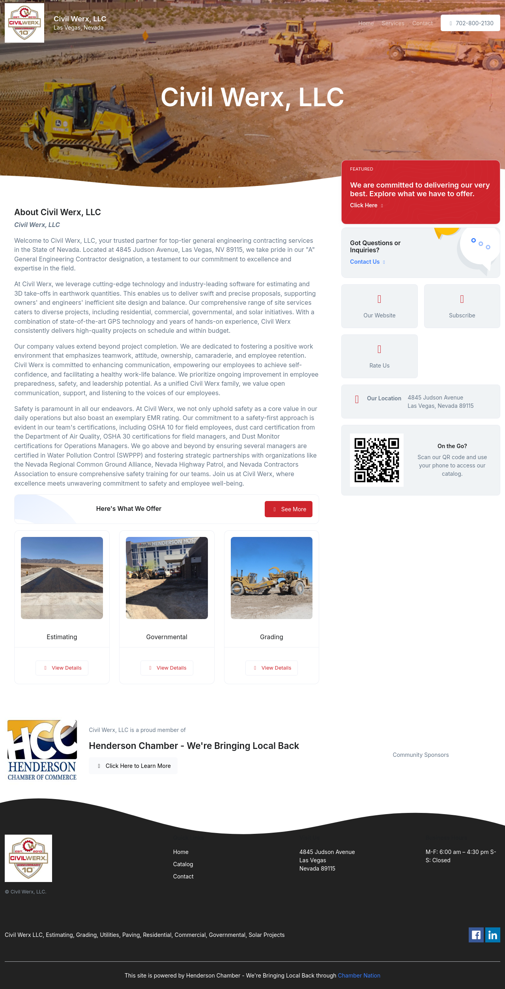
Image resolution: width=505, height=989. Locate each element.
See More (288, 509)
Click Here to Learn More (133, 765)
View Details (62, 667)
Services (393, 23)
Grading (271, 637)
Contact (422, 23)
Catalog (183, 864)
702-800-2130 (470, 23)
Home (366, 23)
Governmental (166, 637)
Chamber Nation (359, 975)
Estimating (62, 637)
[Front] (26, 23)
